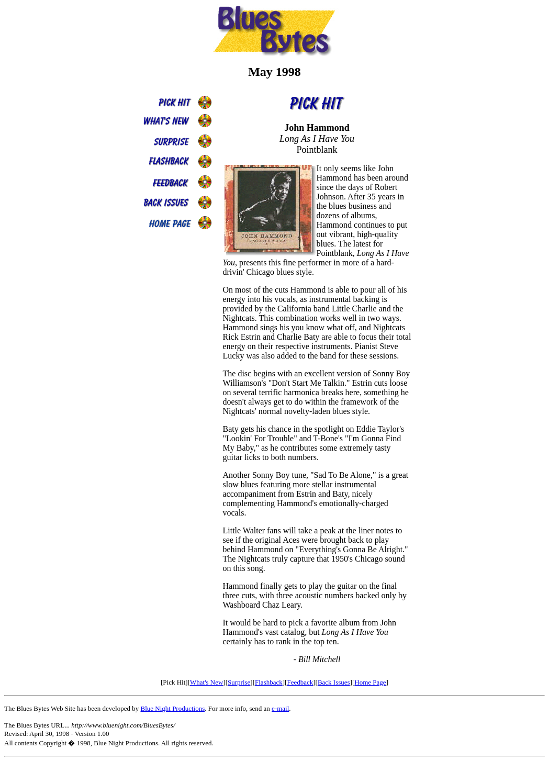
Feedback (300, 682)
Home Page (370, 682)
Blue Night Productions (172, 708)
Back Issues (334, 682)
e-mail (280, 708)
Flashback (269, 682)
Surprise (239, 682)
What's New (206, 682)
